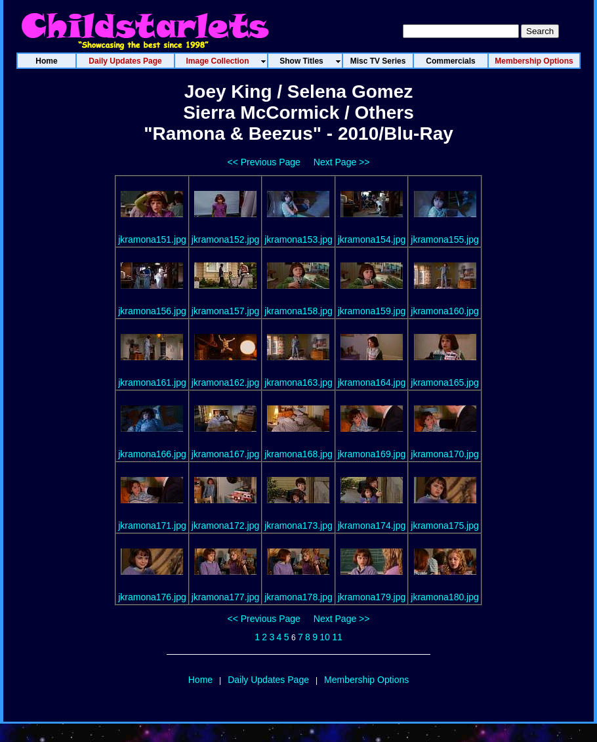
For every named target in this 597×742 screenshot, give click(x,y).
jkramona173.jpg (298, 525)
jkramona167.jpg (226, 454)
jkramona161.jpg (152, 382)
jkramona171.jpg (152, 525)
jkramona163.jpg (298, 382)
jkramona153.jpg (298, 239)
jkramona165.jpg (445, 382)
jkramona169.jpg (372, 454)
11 (337, 637)
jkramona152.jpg (226, 239)
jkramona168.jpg (298, 454)
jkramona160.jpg (445, 311)
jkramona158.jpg (298, 311)
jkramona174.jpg (372, 525)
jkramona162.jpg (226, 382)
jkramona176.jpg (152, 597)
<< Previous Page (264, 162)
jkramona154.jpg (372, 239)
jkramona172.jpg (226, 525)
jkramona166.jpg (152, 454)
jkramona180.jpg (445, 597)
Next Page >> (342, 162)
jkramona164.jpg (372, 382)
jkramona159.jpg (372, 311)
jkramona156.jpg (152, 311)
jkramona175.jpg (445, 525)
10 (324, 637)
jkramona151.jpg (152, 239)
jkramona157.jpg (226, 311)
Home (200, 679)
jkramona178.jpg (298, 597)
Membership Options (366, 679)
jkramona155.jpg (445, 239)
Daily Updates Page (268, 679)
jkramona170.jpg (445, 454)
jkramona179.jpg (372, 597)
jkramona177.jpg (226, 597)
